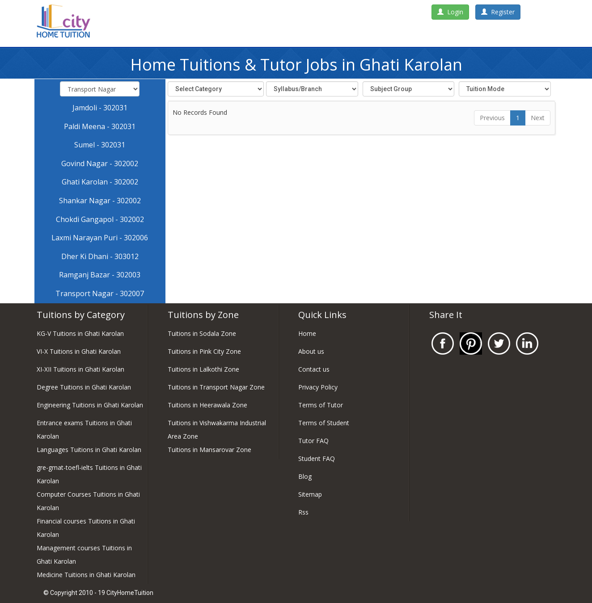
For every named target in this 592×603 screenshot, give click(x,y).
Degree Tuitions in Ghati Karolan (84, 387)
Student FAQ (316, 458)
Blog (305, 476)
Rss (303, 512)
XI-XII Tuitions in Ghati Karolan (80, 369)
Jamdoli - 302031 (99, 108)
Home (307, 333)
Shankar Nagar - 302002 (100, 200)
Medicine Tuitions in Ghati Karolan (86, 574)
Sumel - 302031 (99, 145)
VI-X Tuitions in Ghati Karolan (79, 351)
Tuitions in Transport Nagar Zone (216, 387)
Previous (492, 117)
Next (538, 117)
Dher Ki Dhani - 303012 (100, 256)
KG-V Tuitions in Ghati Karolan (80, 333)
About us (311, 351)
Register (498, 12)
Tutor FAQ (313, 440)
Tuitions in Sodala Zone (202, 333)
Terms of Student (323, 423)
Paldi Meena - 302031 (99, 126)
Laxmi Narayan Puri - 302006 (99, 238)
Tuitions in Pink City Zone (204, 351)
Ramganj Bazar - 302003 (99, 275)
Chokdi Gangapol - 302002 (100, 219)
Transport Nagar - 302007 (99, 293)
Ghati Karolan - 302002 (100, 182)
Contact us (314, 369)
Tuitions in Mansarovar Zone (209, 449)
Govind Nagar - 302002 (99, 163)
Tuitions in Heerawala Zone (207, 405)
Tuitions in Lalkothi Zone (203, 369)
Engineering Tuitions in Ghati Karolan (90, 405)
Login (450, 12)
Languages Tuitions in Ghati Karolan (89, 449)
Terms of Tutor (320, 405)
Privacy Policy (318, 387)
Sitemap (310, 494)
